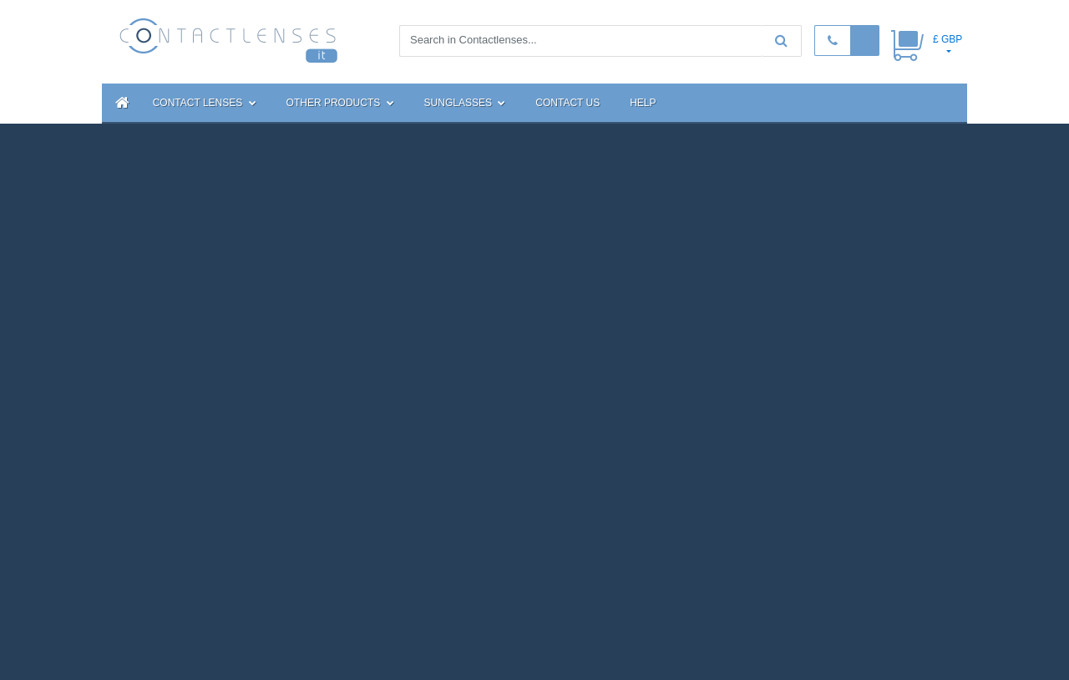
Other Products (340, 103)
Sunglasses (465, 103)
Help (643, 103)
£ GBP (947, 39)
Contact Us (567, 103)
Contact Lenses (204, 103)
